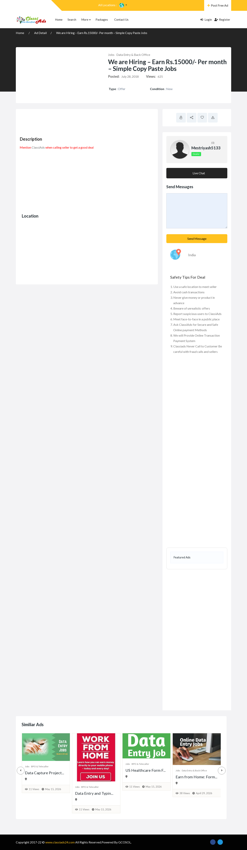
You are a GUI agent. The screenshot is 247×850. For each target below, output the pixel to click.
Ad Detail (40, 33)
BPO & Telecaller (40, 766)
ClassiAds (38, 147)
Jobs (111, 54)
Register (222, 19)
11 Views (34, 789)
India (192, 255)
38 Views (184, 793)
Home (59, 19)
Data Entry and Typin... (94, 793)
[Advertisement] (90, 121)
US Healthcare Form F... (145, 770)
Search (72, 19)
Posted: (113, 76)
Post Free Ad (217, 5)
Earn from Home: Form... (196, 776)
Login (206, 19)
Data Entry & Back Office (133, 54)
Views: (151, 76)
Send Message (196, 238)
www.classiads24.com (60, 842)
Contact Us (121, 19)
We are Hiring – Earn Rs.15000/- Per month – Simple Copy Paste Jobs (101, 33)
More (86, 19)
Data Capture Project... (44, 772)
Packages (102, 19)
